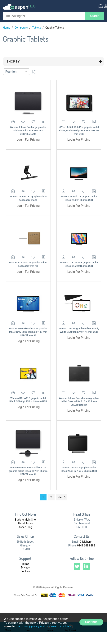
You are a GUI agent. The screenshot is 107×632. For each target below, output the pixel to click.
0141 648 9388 (86, 545)
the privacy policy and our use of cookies (43, 626)
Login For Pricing (28, 139)
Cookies (25, 571)
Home (7, 27)
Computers (21, 27)
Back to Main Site (25, 519)
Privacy (25, 567)
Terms (25, 563)
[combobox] (44, 16)
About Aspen (25, 523)
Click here (85, 541)
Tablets (37, 27)
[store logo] (19, 7)
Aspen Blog (25, 527)
